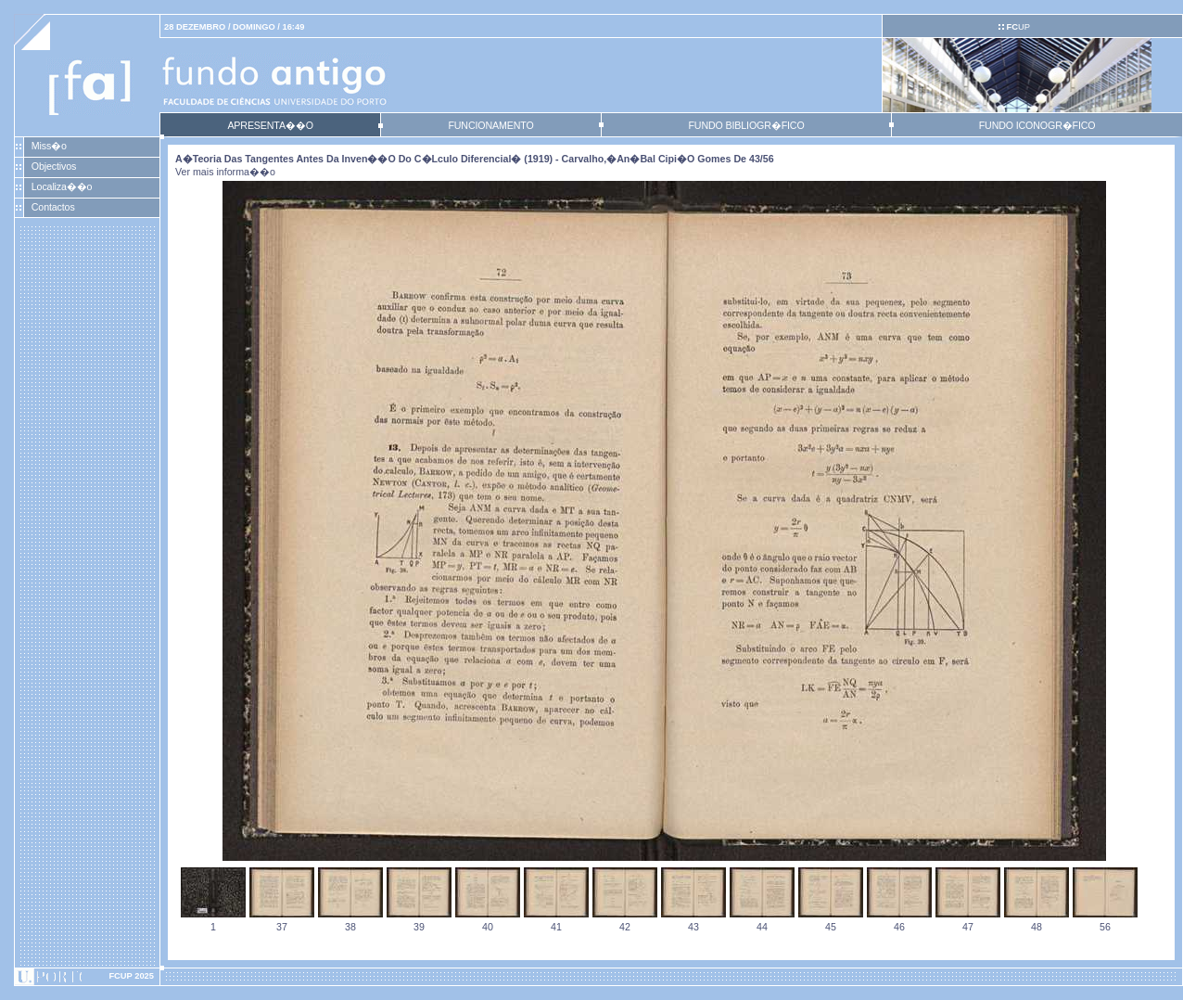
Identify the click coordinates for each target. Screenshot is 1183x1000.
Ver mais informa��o (225, 171)
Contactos (53, 206)
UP (1017, 27)
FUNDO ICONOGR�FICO (1037, 125)
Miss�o (49, 145)
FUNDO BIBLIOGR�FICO (746, 125)
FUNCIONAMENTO (490, 125)
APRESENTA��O (269, 125)
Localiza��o (62, 186)
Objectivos (54, 166)
